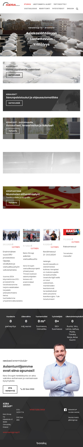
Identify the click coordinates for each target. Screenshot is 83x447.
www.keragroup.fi (11, 432)
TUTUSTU (12, 131)
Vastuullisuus (30, 8)
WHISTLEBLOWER (37, 409)
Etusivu (27, 4)
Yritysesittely (60, 4)
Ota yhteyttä (10, 389)
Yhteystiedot (58, 8)
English (70, 8)
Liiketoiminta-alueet (42, 4)
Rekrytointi (44, 8)
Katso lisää (14, 75)
